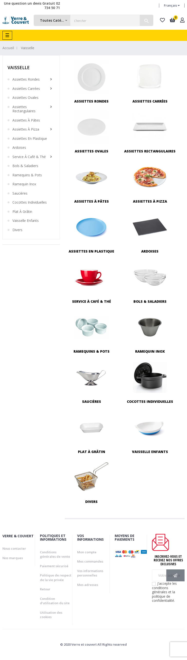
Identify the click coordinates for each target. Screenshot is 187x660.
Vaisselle (19, 67)
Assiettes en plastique (29, 138)
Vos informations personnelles (90, 573)
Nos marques (12, 558)
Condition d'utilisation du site (55, 600)
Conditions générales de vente (55, 554)
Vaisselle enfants (25, 220)
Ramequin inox (24, 184)
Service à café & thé (29, 157)
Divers (17, 230)
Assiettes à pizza (25, 129)
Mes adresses (87, 585)
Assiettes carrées (26, 88)
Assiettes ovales (25, 97)
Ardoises (19, 147)
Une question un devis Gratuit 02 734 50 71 (32, 5)
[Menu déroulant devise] (172, 5)
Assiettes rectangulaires (24, 109)
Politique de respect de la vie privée (55, 577)
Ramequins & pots (27, 175)
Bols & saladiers (25, 166)
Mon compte (86, 552)
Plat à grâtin (22, 211)
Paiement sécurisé (54, 566)
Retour (45, 589)
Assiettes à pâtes (26, 120)
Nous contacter (14, 548)
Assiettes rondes (26, 79)
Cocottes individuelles (29, 202)
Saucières (20, 193)
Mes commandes (90, 561)
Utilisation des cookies (51, 614)
